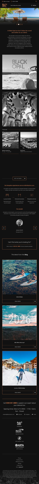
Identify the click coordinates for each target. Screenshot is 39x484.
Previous (4, 228)
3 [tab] (20, 24)
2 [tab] (18, 24)
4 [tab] (22, 24)
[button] (34, 5)
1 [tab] (17, 24)
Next (35, 228)
